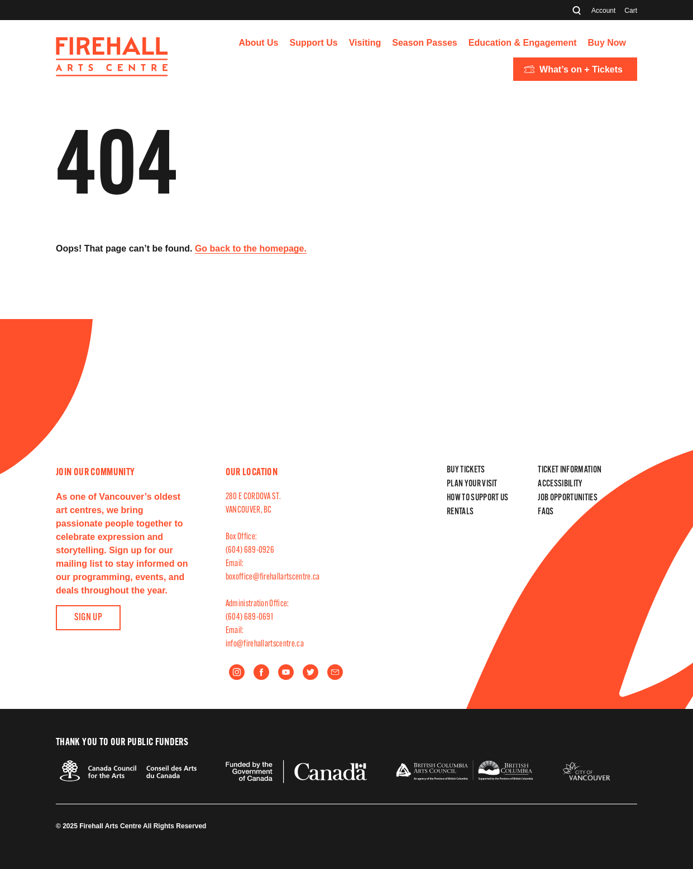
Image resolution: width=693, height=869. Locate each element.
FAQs (545, 512)
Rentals (460, 512)
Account (603, 11)
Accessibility (560, 484)
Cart (630, 11)
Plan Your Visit (472, 484)
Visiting (365, 42)
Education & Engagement (523, 42)
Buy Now (607, 42)
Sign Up (88, 617)
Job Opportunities (567, 498)
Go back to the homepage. (251, 248)
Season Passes (424, 42)
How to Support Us (477, 498)
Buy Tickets (466, 470)
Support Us (314, 42)
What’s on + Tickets (573, 69)
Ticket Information (569, 470)
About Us (258, 42)
